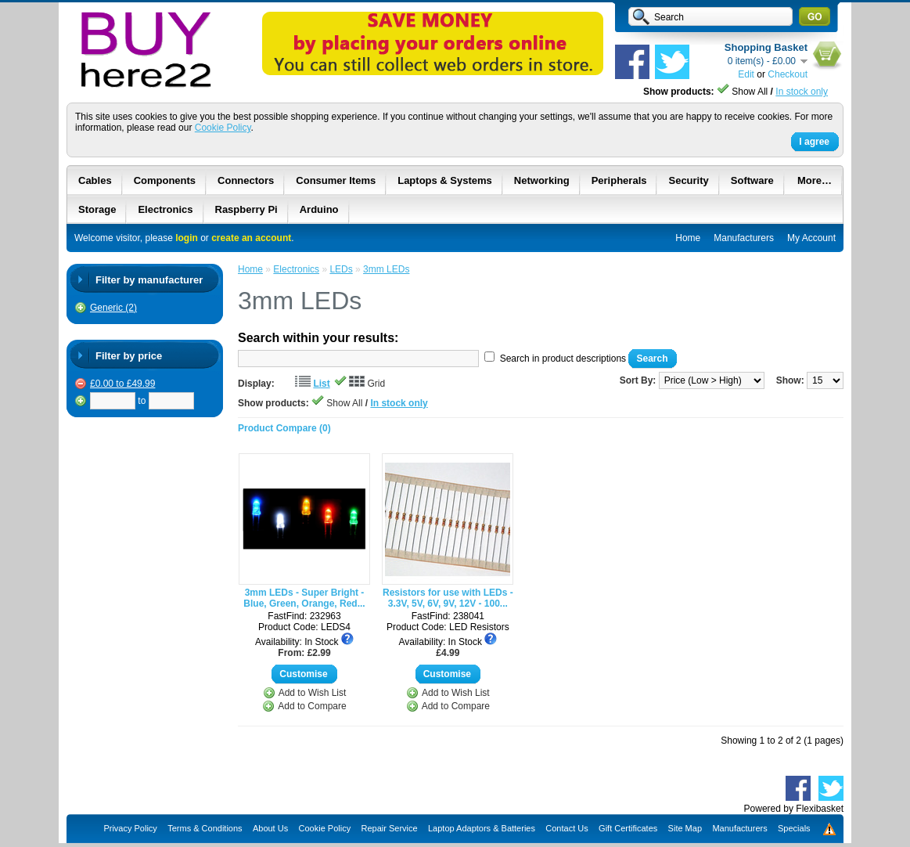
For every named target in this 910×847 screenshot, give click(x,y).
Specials (794, 828)
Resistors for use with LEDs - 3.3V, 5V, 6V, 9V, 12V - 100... (448, 598)
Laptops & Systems (444, 180)
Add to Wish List (313, 692)
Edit (746, 74)
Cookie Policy (223, 127)
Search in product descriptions (563, 358)
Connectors (246, 180)
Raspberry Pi (246, 209)
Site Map (685, 828)
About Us (270, 828)
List (321, 383)
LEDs (340, 269)
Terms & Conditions (204, 828)
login (186, 237)
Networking (542, 180)
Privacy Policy (129, 828)
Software (752, 180)
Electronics (165, 209)
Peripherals (619, 180)
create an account (251, 237)
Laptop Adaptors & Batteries (481, 828)
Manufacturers (744, 237)
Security (688, 180)
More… (814, 180)
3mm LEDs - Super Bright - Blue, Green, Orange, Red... (304, 598)
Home (687, 237)
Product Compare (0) (284, 428)
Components (165, 180)
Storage (97, 209)
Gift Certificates (628, 828)
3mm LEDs (386, 269)
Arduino (319, 209)
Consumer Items (336, 180)
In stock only (801, 91)
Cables (95, 180)
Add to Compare (312, 706)
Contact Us (566, 828)
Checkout (787, 74)
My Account (811, 237)
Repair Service (389, 828)
